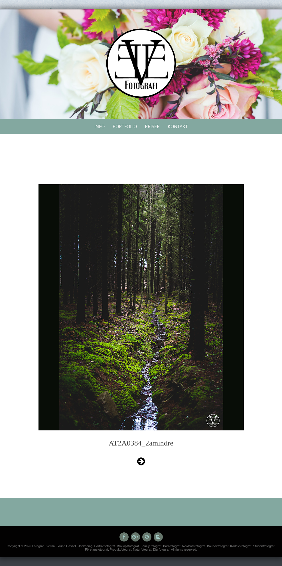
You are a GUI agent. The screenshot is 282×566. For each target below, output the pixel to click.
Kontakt (178, 126)
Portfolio (125, 126)
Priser (152, 126)
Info (99, 126)
